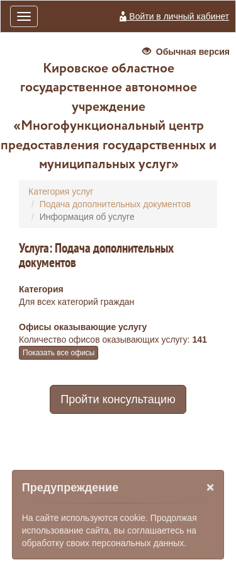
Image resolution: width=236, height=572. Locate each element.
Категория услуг (60, 191)
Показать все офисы (58, 352)
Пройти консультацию (117, 399)
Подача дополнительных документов (115, 204)
